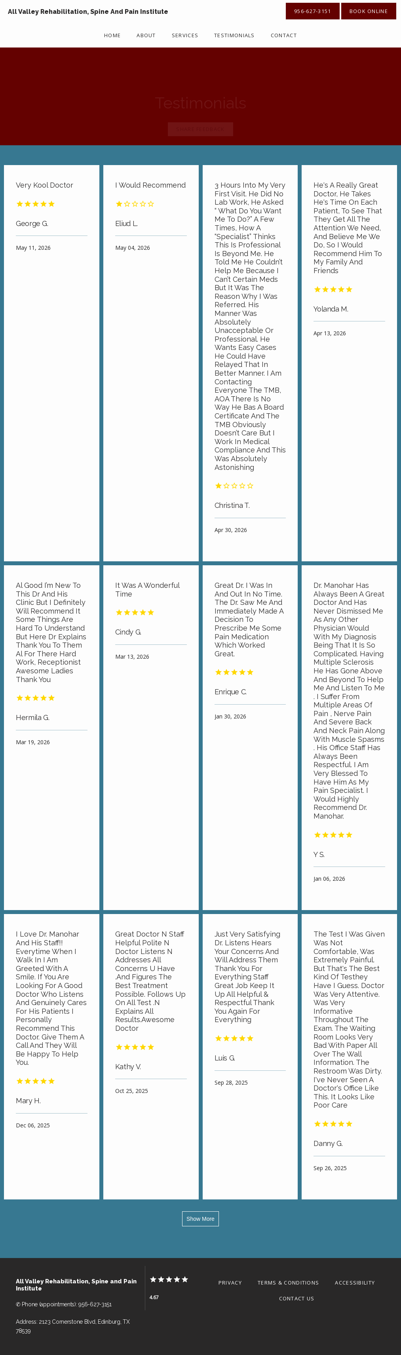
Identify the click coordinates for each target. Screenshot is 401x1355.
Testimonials (234, 35)
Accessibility (355, 1282)
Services (185, 35)
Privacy (230, 1282)
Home (112, 35)
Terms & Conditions (288, 1282)
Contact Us (297, 1298)
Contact (284, 35)
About (146, 35)
